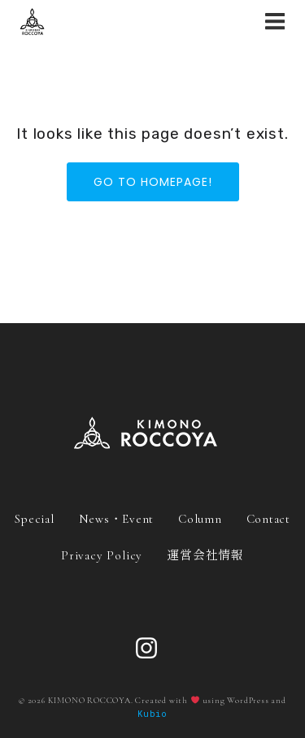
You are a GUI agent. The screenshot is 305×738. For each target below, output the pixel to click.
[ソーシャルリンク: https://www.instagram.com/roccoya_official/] (152, 649)
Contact (268, 518)
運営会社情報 (205, 554)
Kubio (152, 713)
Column (200, 518)
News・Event (117, 518)
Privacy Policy (101, 555)
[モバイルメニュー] (275, 22)
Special (34, 518)
